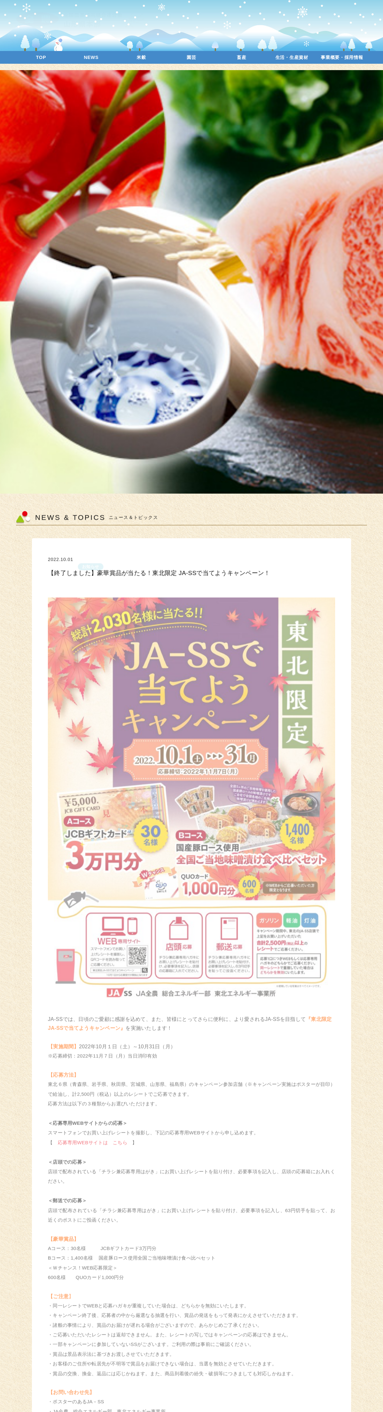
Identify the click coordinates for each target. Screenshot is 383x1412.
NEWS (91, 57)
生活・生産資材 (291, 57)
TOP (41, 57)
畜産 (241, 57)
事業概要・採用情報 (342, 57)
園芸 (191, 57)
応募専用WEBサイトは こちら (92, 1147)
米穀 (141, 57)
